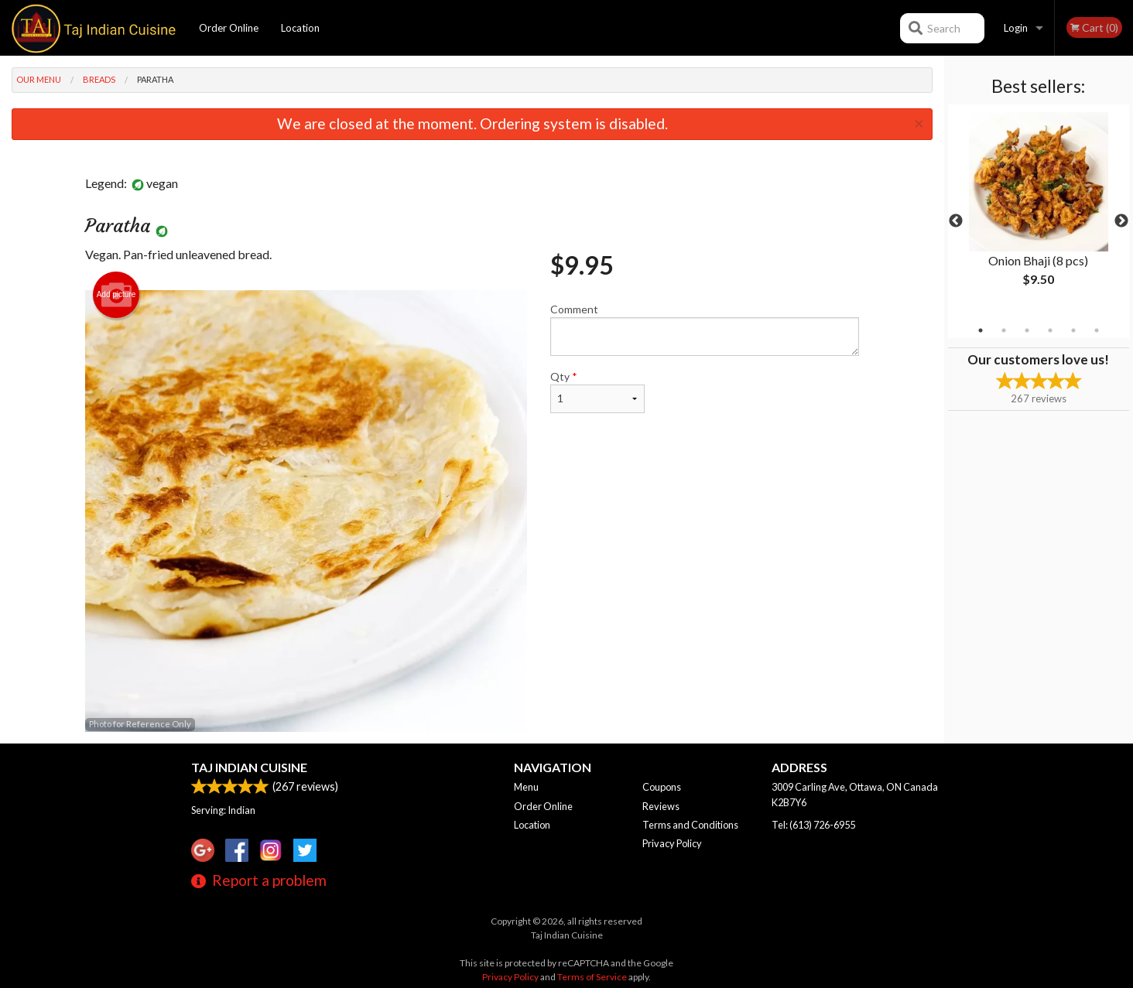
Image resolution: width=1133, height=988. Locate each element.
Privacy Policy (672, 843)
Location (300, 28)
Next (1121, 221)
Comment (704, 329)
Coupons (661, 787)
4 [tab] (1050, 330)
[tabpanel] (1038, 212)
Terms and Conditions (690, 825)
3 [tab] (1027, 330)
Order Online (228, 28)
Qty (597, 391)
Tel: (813, 825)
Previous (956, 221)
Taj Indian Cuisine (249, 767)
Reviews (660, 806)
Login (1016, 28)
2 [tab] (1003, 330)
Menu (526, 787)
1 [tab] (980, 330)
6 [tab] (1096, 330)
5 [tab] (1073, 330)
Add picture (116, 295)
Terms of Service (592, 977)
